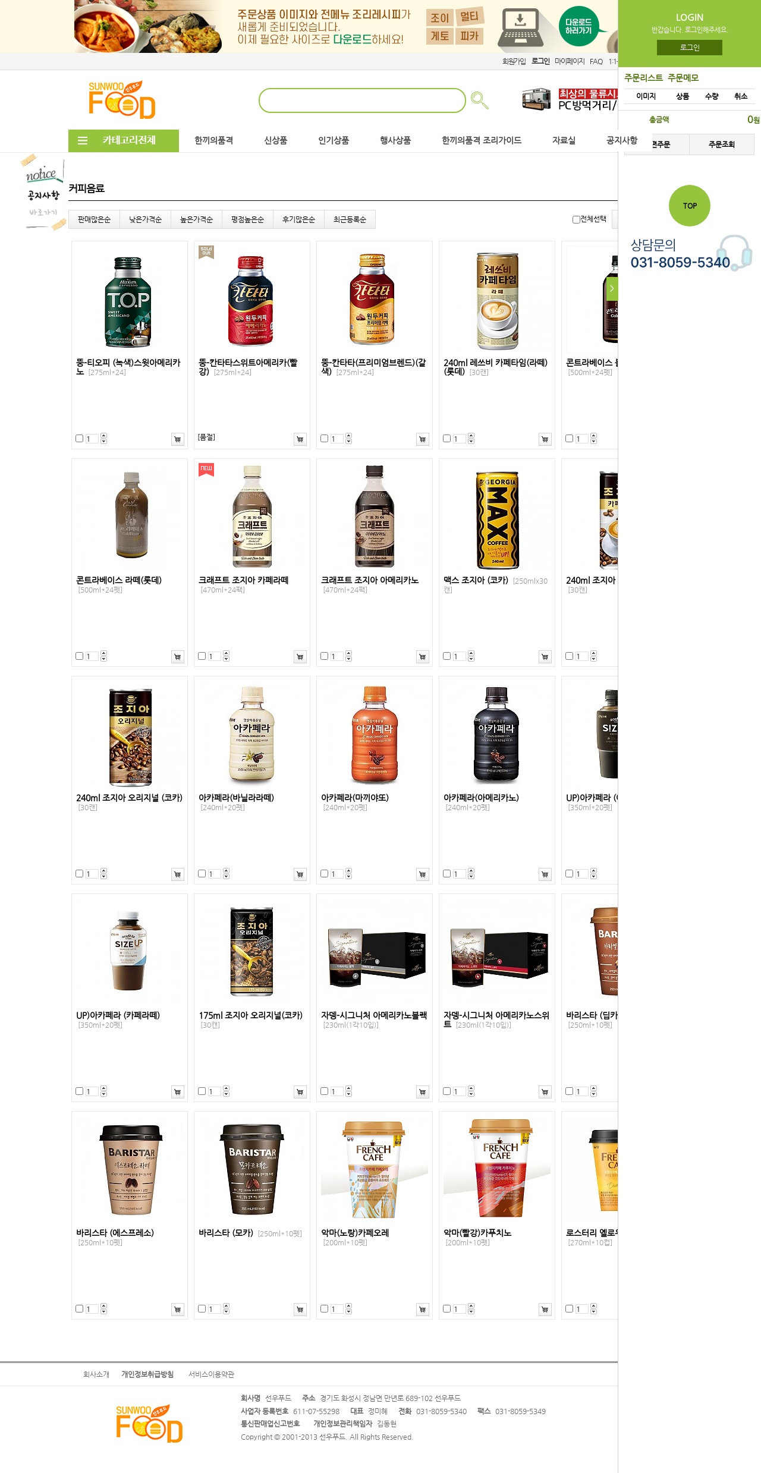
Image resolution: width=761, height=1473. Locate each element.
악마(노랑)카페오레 (355, 1238)
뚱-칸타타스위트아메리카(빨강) (248, 367)
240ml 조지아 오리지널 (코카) (129, 802)
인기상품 (333, 140)
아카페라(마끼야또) (355, 802)
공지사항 (621, 140)
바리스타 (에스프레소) (115, 1238)
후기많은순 (298, 219)
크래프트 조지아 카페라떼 (243, 585)
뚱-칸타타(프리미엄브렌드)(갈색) (373, 367)
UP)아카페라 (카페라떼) (118, 1020)
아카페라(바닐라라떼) (236, 802)
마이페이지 (569, 61)
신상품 (275, 140)
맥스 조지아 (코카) (496, 585)
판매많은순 (94, 219)
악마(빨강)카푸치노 (477, 1238)
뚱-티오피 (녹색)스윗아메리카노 (128, 367)
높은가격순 (196, 219)
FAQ (596, 61)
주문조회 (722, 144)
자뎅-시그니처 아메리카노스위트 (496, 1020)
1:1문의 (618, 61)
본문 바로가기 (0, 0)
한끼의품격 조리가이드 (481, 140)
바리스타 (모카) (250, 1233)
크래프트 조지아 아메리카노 (370, 585)
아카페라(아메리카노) (481, 802)
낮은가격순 (145, 219)
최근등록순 (350, 219)
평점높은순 (247, 219)
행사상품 (395, 140)
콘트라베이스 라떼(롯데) (119, 585)
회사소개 (96, 1374)
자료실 (564, 140)
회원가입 (514, 61)
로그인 (690, 47)
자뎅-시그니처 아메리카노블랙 (374, 1020)
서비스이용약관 (211, 1374)
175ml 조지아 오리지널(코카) (251, 1020)
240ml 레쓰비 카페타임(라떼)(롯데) (496, 367)
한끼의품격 (213, 140)
